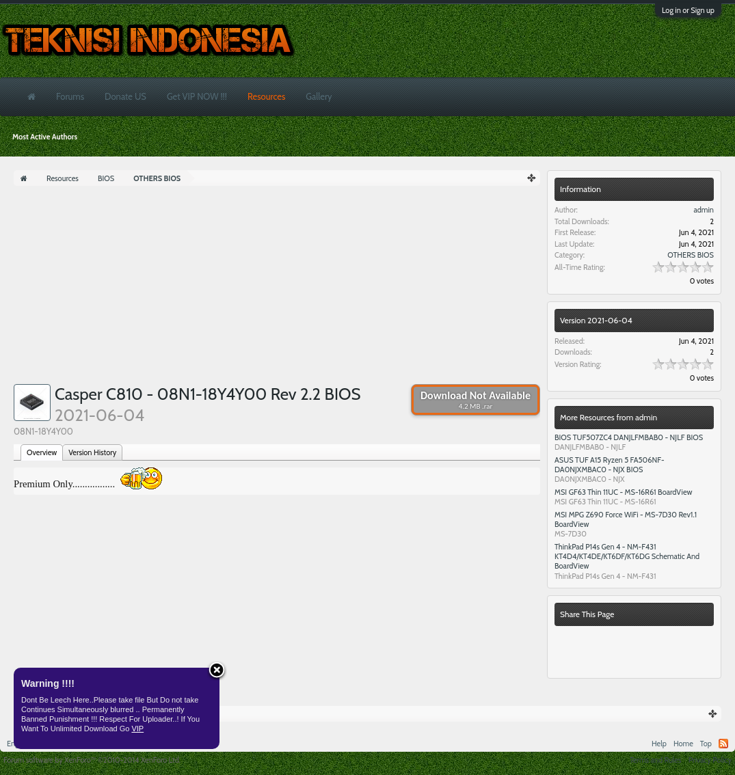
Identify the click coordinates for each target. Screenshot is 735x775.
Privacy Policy (710, 760)
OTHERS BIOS (690, 255)
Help (659, 743)
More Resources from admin (608, 417)
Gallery (319, 96)
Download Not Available (475, 400)
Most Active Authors (44, 136)
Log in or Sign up (688, 10)
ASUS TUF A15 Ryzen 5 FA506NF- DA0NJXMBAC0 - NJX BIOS (609, 464)
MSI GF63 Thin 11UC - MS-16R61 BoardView (623, 492)
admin (703, 210)
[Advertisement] (277, 288)
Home (683, 743)
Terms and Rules (656, 760)
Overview (42, 452)
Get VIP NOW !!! (197, 96)
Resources (266, 96)
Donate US (125, 96)
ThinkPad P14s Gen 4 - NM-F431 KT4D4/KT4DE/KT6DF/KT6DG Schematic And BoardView (626, 556)
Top (706, 743)
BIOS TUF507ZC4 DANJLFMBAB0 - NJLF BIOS (628, 437)
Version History (92, 452)
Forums (70, 96)
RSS (723, 743)
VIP (137, 728)
